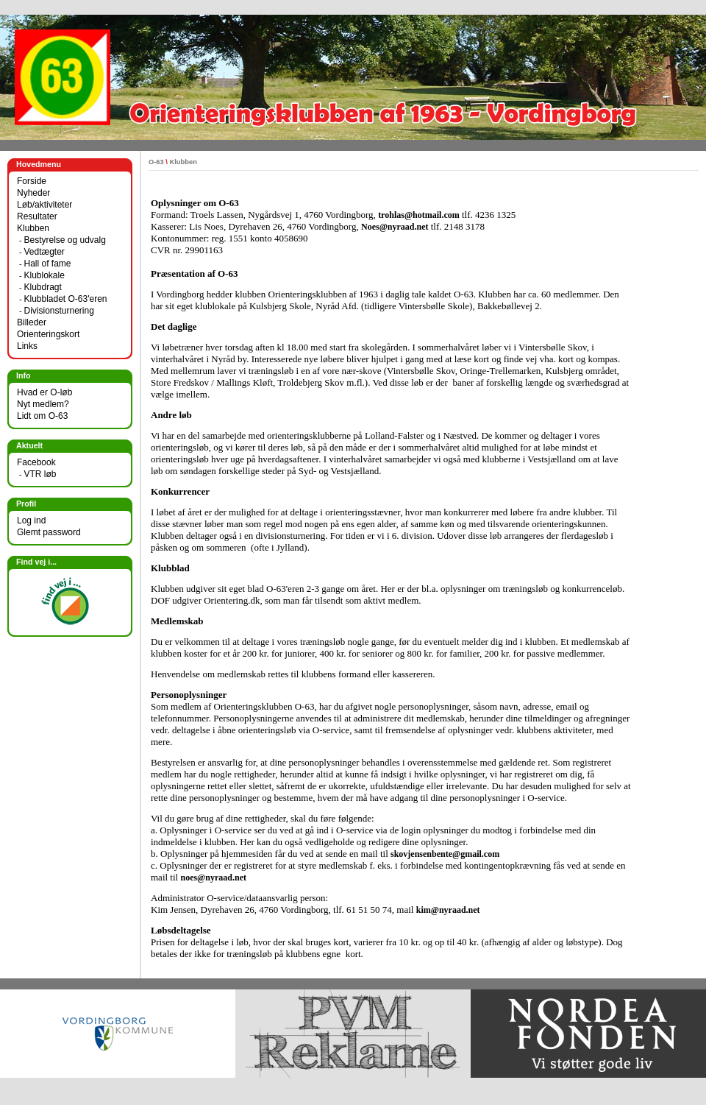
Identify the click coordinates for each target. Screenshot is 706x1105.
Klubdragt (42, 287)
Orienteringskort (48, 334)
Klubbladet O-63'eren (65, 299)
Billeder (31, 322)
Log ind (31, 520)
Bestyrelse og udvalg (64, 240)
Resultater (37, 216)
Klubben (33, 228)
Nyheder (33, 193)
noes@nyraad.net (213, 877)
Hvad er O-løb (44, 392)
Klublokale (44, 275)
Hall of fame (47, 263)
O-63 (156, 162)
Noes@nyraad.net (395, 227)
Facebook (36, 462)
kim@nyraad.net (448, 910)
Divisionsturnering (58, 311)
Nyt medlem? (43, 404)
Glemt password (49, 532)
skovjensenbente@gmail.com (445, 854)
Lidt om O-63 (42, 416)
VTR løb (40, 474)
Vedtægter (44, 252)
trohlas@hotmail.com (419, 215)
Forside (31, 181)
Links (27, 346)
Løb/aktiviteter (44, 205)
